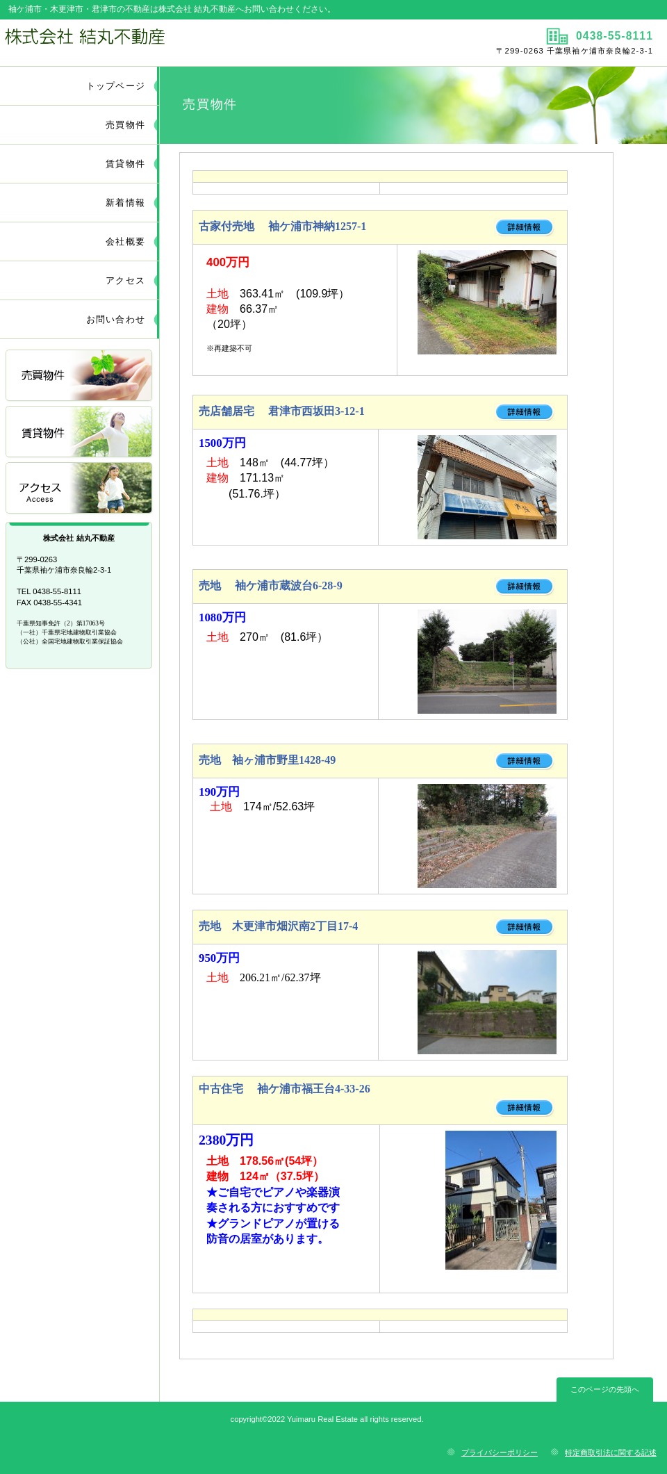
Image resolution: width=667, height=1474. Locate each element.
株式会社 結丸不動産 (165, 42)
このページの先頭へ (604, 1389)
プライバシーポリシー (499, 1452)
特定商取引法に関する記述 (611, 1452)
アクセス (80, 489)
